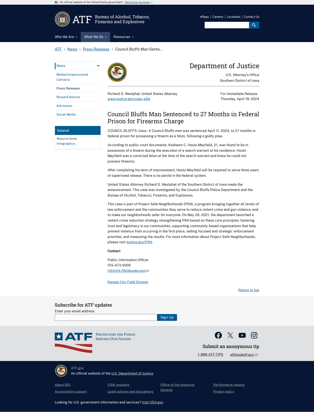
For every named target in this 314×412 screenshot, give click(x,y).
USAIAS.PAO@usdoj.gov (127, 271)
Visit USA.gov (152, 402)
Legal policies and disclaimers (130, 391)
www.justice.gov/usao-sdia (129, 99)
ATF (58, 49)
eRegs (204, 16)
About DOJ (63, 385)
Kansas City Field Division (128, 282)
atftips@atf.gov (242, 355)
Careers (217, 16)
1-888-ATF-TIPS (210, 355)
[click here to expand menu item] (98, 65)
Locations (233, 16)
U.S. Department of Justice (132, 373)
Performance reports (229, 385)
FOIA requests (119, 385)
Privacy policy (223, 391)
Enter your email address (74, 311)
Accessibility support (71, 391)
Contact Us (251, 16)
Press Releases (96, 49)
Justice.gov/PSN (139, 242)
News (72, 49)
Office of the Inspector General (177, 387)
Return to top (248, 290)
